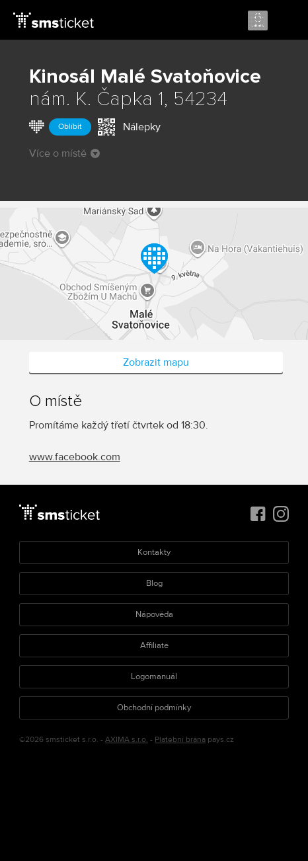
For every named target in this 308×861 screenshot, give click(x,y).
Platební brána (180, 740)
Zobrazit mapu (156, 362)
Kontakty (154, 552)
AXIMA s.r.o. (126, 740)
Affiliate (154, 645)
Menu (286, 21)
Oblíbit (70, 127)
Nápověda (154, 614)
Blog (154, 583)
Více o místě (64, 153)
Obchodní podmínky (154, 707)
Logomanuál (154, 676)
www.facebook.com (74, 457)
